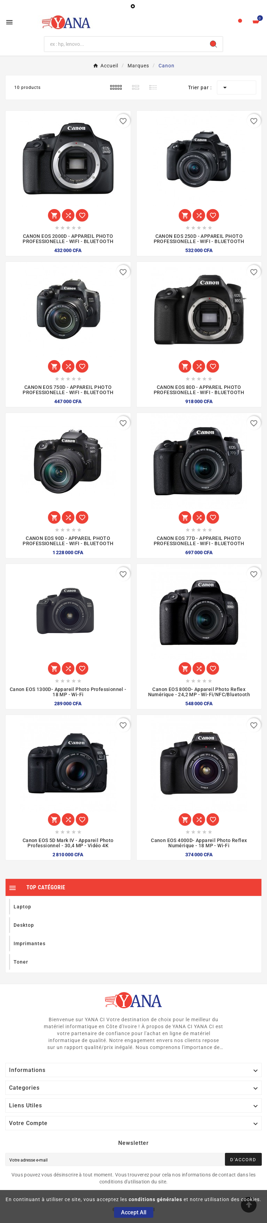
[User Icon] (240, 22)
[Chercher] (124, 44)
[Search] (213, 44)
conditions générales (155, 1199)
